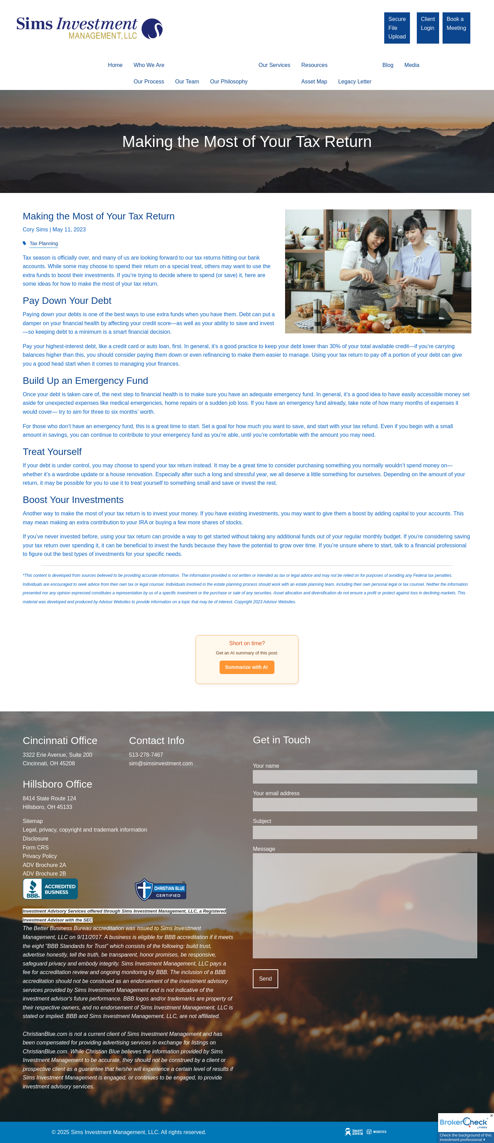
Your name (291, 766)
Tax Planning (44, 243)
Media (412, 65)
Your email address (301, 794)
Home (115, 65)
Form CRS (36, 847)
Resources (314, 65)
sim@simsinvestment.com (161, 764)
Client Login (428, 23)
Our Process (149, 81)
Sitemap (33, 821)
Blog (388, 65)
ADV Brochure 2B (44, 874)
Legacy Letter (355, 81)
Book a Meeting (456, 23)
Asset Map (314, 81)
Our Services (274, 65)
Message (289, 849)
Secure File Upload (397, 27)
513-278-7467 (146, 755)
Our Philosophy (228, 81)
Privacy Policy (40, 856)
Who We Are (149, 65)
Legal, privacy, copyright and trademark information (85, 830)
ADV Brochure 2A (44, 865)
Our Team (187, 81)
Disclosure (35, 839)
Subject (287, 821)
